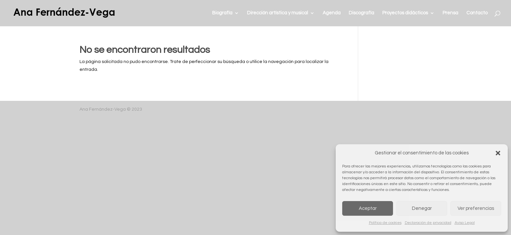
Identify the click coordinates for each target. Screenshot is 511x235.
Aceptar (368, 208)
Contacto (477, 13)
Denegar (422, 208)
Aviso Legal (465, 223)
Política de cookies (385, 223)
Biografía (222, 13)
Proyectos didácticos (405, 13)
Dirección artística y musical (277, 13)
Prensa (450, 13)
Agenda (332, 13)
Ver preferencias (476, 208)
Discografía (361, 13)
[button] (498, 153)
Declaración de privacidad (428, 223)
